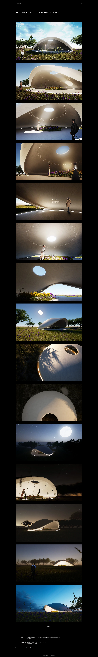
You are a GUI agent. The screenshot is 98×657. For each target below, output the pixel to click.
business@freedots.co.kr (31, 647)
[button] (81, 3)
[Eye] (18, 3)
